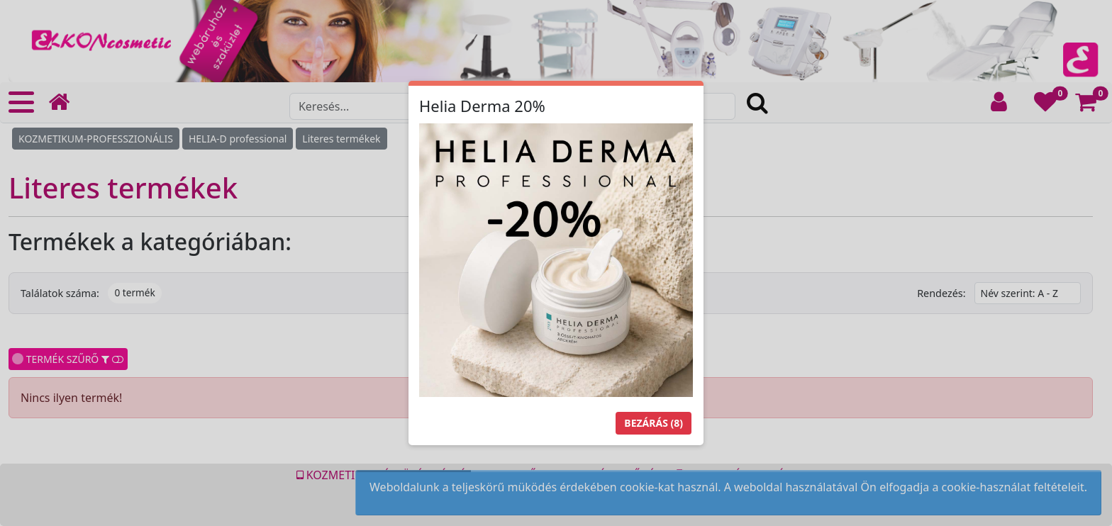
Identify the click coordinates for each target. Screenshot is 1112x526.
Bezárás (653, 423)
